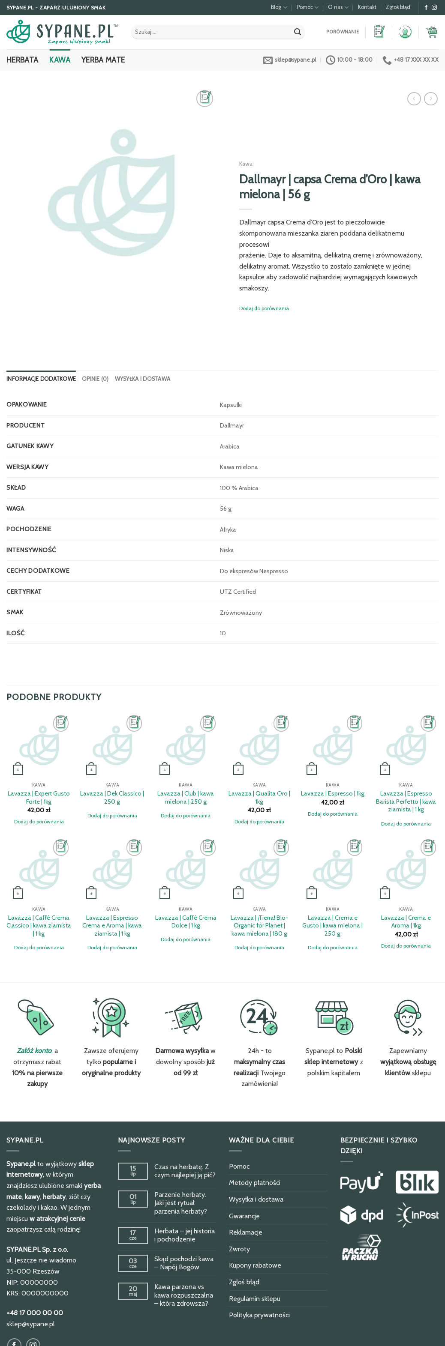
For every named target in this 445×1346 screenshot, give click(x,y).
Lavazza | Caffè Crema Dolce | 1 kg (185, 922)
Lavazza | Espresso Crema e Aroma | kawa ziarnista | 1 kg (112, 925)
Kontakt (367, 7)
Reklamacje (245, 1232)
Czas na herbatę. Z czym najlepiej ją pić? (185, 1171)
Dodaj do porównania (264, 308)
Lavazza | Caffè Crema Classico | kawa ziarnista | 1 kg (38, 925)
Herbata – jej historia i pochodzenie (184, 1235)
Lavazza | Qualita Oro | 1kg (259, 797)
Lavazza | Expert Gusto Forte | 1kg (39, 797)
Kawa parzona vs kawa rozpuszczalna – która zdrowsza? (183, 1295)
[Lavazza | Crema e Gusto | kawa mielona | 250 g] (332, 869)
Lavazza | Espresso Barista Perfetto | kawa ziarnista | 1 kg (406, 801)
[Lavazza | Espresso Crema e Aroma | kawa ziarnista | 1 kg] (112, 869)
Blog (279, 7)
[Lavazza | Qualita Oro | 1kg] (259, 745)
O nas (338, 7)
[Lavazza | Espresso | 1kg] (332, 745)
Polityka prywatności (259, 1315)
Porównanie (342, 32)
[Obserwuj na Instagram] (434, 8)
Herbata (22, 59)
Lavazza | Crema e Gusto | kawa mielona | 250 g (332, 925)
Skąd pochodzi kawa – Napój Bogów (183, 1263)
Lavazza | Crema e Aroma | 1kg (406, 922)
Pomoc (308, 7)
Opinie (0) (95, 379)
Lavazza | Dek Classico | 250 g (112, 797)
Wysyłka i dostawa (142, 379)
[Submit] (297, 32)
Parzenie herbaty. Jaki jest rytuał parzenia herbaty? (180, 1202)
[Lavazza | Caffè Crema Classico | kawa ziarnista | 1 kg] (39, 869)
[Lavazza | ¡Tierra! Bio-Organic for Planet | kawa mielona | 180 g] (259, 869)
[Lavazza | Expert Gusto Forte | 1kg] (39, 745)
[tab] (41, 379)
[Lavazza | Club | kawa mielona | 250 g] (185, 745)
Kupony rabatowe (255, 1265)
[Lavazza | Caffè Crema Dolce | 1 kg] (185, 869)
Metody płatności (254, 1182)
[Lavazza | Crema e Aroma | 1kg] (406, 869)
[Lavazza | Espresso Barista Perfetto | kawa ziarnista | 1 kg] (406, 745)
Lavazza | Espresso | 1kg (332, 793)
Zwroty (239, 1249)
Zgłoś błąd (398, 7)
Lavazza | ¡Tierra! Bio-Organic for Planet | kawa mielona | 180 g (259, 925)
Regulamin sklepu (254, 1299)
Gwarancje (244, 1216)
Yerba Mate (103, 59)
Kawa (59, 59)
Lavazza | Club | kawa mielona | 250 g (185, 797)
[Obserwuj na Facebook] (426, 8)
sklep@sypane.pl (30, 1324)
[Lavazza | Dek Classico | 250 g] (112, 745)
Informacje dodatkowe (41, 379)
